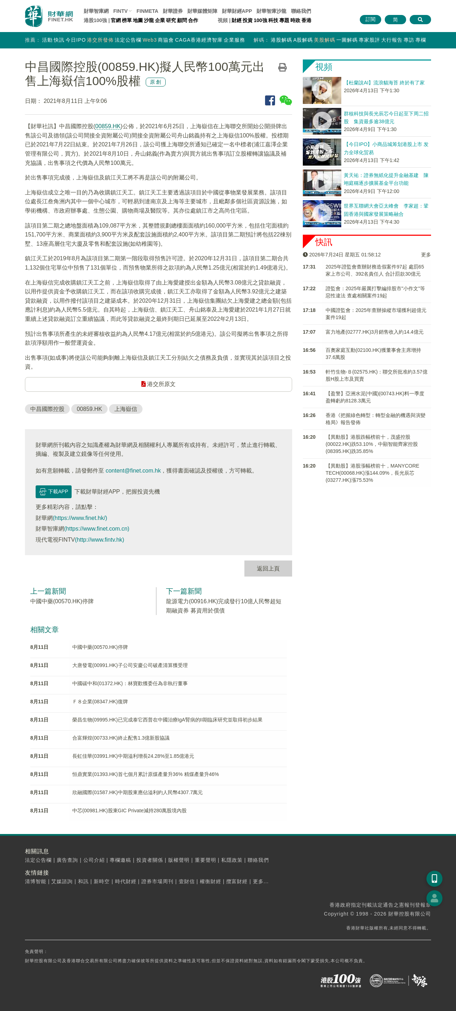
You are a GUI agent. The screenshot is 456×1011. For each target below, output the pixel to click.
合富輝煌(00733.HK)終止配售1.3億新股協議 (121, 738)
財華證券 (173, 11)
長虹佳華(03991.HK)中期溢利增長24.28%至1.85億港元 (133, 756)
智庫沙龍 (271, 11)
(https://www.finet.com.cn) (96, 529)
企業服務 (234, 40)
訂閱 (370, 19)
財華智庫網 (96, 11)
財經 (237, 20)
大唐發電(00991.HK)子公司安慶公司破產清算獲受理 (130, 665)
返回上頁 (268, 569)
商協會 (166, 40)
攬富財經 (237, 881)
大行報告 (392, 40)
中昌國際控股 (47, 409)
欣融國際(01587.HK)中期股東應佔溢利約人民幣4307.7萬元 (137, 792)
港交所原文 (158, 384)
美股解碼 (324, 40)
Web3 (149, 40)
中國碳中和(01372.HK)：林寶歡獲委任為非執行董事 (130, 683)
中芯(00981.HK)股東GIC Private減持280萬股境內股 (129, 810)
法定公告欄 (128, 40)
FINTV (120, 11)
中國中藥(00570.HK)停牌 (62, 601)
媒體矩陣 (202, 11)
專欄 (420, 40)
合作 (193, 20)
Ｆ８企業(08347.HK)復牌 (100, 701)
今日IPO (76, 40)
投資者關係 (149, 860)
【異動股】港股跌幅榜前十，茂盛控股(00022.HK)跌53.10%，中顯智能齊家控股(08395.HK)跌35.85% (372, 444)
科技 (273, 20)
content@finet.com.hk (133, 471)
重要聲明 (205, 860)
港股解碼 (281, 40)
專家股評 (369, 40)
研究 (171, 20)
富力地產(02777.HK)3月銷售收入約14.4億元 (375, 332)
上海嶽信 (125, 409)
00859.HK (107, 126)
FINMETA (147, 11)
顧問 (182, 20)
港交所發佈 (100, 40)
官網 (116, 20)
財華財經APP (237, 11)
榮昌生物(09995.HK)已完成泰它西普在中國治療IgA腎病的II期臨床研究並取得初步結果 (167, 720)
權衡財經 (210, 881)
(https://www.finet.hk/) (80, 518)
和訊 (83, 881)
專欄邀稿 (120, 860)
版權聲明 (179, 860)
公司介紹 (94, 860)
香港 (306, 20)
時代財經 (125, 881)
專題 (284, 20)
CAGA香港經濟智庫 (199, 40)
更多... (261, 881)
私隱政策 (232, 860)
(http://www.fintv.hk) (99, 540)
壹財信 (187, 881)
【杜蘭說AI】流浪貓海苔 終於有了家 (384, 82)
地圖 (138, 20)
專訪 (409, 40)
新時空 (102, 881)
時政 (295, 20)
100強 (260, 20)
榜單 (127, 20)
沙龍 (149, 20)
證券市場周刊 (157, 881)
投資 (248, 20)
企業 (160, 20)
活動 (47, 40)
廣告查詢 (67, 860)
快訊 (59, 40)
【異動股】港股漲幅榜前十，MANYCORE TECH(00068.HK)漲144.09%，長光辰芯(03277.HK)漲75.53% (372, 473)
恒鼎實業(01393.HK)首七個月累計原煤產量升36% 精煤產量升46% (145, 774)
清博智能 (35, 881)
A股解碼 (303, 40)
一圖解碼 (347, 40)
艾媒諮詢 (62, 881)
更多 (426, 254)
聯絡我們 (301, 11)
